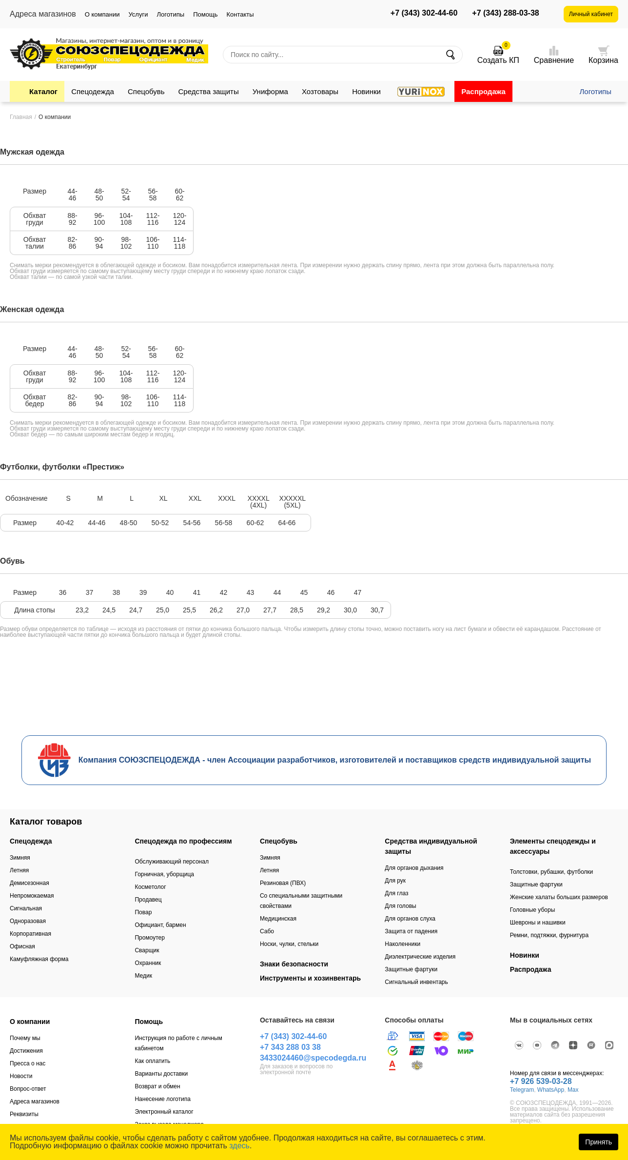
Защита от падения (411, 931)
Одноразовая (28, 921)
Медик (143, 975)
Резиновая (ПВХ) (283, 883)
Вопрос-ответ (28, 1088)
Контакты (240, 14)
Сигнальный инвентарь (416, 982)
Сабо (267, 931)
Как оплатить (152, 1061)
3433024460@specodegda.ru (313, 1058)
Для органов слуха (410, 918)
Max (573, 1089)
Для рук (395, 880)
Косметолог (150, 887)
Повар (143, 912)
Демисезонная (29, 883)
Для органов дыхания (414, 868)
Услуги (138, 14)
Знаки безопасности (294, 964)
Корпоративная (30, 933)
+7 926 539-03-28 (541, 1081)
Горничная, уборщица (164, 874)
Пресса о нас (27, 1063)
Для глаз (396, 893)
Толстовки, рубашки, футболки (551, 871)
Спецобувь (146, 91)
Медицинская (278, 918)
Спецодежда (92, 91)
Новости (21, 1076)
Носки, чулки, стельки (289, 944)
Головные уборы (532, 909)
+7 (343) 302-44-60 (424, 13)
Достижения (26, 1050)
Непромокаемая (32, 895)
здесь (239, 1145)
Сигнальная (26, 908)
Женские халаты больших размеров (559, 897)
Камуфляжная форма (39, 959)
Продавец (148, 899)
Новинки (366, 91)
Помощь (205, 14)
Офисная (22, 946)
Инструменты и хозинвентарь (310, 978)
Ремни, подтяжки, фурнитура (549, 935)
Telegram (522, 1089)
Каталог (43, 91)
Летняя (19, 870)
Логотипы (170, 14)
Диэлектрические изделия (420, 956)
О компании (102, 14)
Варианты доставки (161, 1073)
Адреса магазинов (34, 1101)
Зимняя (20, 857)
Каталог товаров (46, 821)
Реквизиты (24, 1114)
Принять (598, 1142)
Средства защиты (208, 91)
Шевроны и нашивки (538, 922)
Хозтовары (320, 91)
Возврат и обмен (157, 1086)
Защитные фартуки (411, 969)
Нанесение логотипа (162, 1099)
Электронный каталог (164, 1111)
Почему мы (25, 1038)
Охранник (148, 963)
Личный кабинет (591, 14)
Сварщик (147, 950)
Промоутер (149, 937)
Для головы (400, 906)
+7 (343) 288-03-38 (505, 13)
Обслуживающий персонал (171, 861)
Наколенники (402, 944)
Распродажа (483, 91)
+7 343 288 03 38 (290, 1047)
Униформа (270, 91)
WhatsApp (550, 1089)
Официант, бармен (160, 925)
